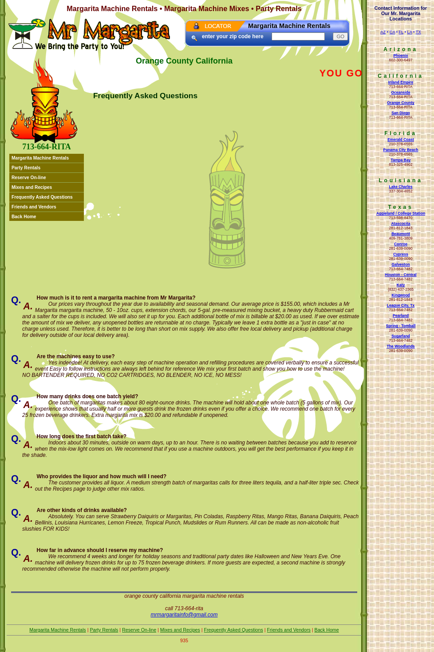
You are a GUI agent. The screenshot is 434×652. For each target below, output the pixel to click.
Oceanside (400, 92)
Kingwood (400, 295)
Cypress (400, 254)
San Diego (400, 113)
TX (418, 32)
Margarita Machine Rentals (40, 158)
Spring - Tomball (401, 326)
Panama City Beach (400, 150)
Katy (401, 285)
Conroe (400, 244)
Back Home (24, 216)
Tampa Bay (401, 160)
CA (392, 32)
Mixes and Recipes (32, 187)
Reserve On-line (29, 177)
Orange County (400, 102)
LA (409, 32)
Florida (400, 133)
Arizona (400, 49)
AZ (383, 32)
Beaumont (400, 234)
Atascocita (400, 223)
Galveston (400, 264)
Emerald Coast (400, 139)
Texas (400, 207)
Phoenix (400, 55)
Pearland (401, 315)
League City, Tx (400, 305)
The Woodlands (400, 346)
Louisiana (400, 180)
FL (401, 32)
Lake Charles (400, 186)
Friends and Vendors (34, 206)
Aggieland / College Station (400, 213)
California (400, 76)
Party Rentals (26, 167)
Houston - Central (400, 274)
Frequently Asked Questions (42, 197)
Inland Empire (400, 82)
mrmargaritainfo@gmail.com (184, 615)
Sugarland (400, 336)
